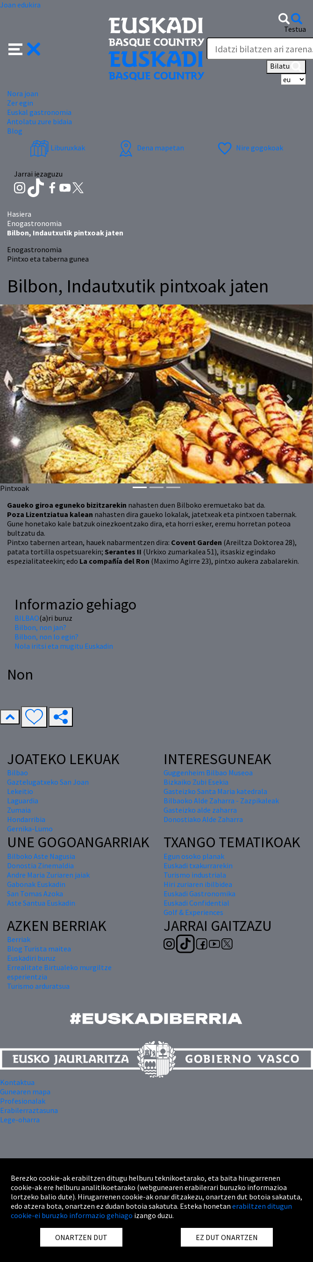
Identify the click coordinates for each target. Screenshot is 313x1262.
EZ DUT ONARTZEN (227, 1237)
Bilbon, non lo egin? (46, 636)
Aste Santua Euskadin (41, 903)
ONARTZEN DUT (81, 1237)
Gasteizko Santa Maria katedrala (215, 791)
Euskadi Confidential (196, 903)
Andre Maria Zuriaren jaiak (48, 874)
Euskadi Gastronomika (199, 893)
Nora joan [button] (22, 93)
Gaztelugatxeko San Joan (48, 782)
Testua (295, 29)
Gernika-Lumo (30, 828)
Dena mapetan (150, 147)
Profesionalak (22, 1101)
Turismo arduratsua (38, 986)
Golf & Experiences (193, 912)
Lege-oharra (20, 1119)
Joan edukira (20, 4)
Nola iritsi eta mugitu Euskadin (63, 646)
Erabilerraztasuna (29, 1110)
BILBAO (26, 618)
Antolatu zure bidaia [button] (39, 121)
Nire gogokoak (249, 147)
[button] (24, 48)
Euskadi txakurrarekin (198, 865)
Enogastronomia (34, 223)
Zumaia (19, 810)
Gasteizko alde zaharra (200, 810)
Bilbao (17, 772)
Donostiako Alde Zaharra (203, 819)
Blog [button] (14, 130)
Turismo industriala (195, 874)
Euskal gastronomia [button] (39, 112)
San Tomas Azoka (35, 893)
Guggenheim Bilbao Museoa (208, 772)
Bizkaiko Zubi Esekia (196, 782)
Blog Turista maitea (39, 948)
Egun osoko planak (194, 856)
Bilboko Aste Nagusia (41, 856)
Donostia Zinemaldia (40, 865)
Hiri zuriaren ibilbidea (198, 884)
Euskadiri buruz (31, 958)
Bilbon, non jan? (40, 627)
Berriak (18, 939)
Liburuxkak (57, 147)
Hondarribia (26, 819)
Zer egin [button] (20, 102)
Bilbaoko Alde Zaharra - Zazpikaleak (221, 800)
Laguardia (22, 800)
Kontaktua (17, 1082)
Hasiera (19, 214)
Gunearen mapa (25, 1091)
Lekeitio (20, 791)
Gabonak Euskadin (36, 884)
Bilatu (286, 66)
